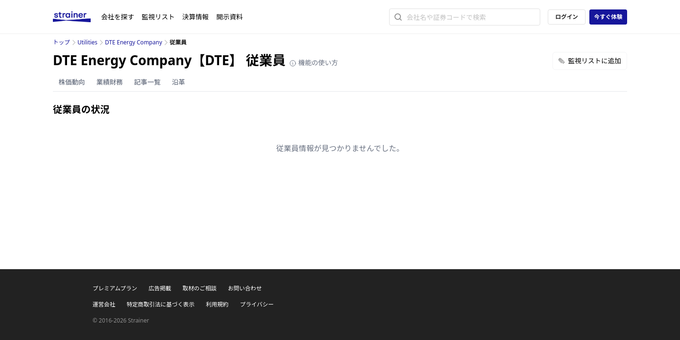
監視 (158, 16)
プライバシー (257, 304)
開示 (229, 16)
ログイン (566, 17)
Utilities (87, 42)
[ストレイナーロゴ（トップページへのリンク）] (77, 17)
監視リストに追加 (590, 60)
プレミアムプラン (115, 288)
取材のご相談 (199, 288)
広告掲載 (159, 288)
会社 (117, 16)
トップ (61, 42)
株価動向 (72, 81)
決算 (195, 16)
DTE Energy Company (133, 42)
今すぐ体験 (608, 17)
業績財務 (109, 81)
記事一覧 (147, 81)
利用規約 (217, 304)
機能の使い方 (313, 62)
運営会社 (104, 304)
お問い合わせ (245, 288)
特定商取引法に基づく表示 (161, 304)
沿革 (178, 81)
